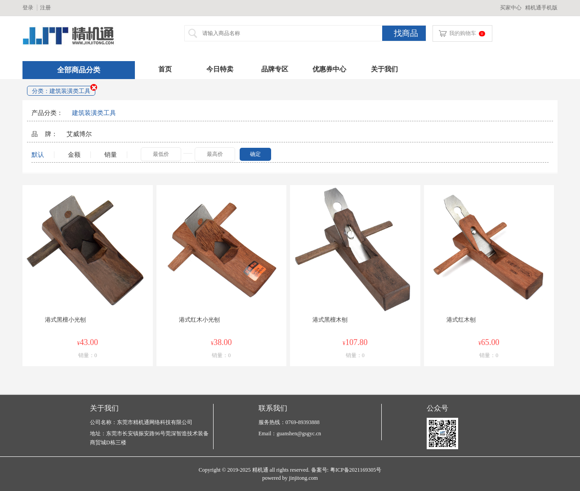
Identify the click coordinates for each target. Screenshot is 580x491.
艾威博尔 (79, 133)
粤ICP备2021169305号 (355, 470)
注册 (45, 7)
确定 (255, 154)
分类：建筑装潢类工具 (61, 91)
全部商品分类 (78, 70)
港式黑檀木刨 (330, 319)
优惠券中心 (329, 69)
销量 (110, 154)
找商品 (406, 33)
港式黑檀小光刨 (65, 319)
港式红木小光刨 (199, 319)
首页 (165, 69)
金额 (76, 154)
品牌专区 (274, 69)
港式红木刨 (461, 319)
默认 (37, 154)
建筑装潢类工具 (94, 112)
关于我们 (384, 69)
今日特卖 (219, 69)
